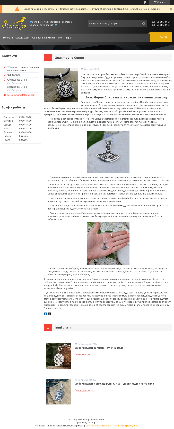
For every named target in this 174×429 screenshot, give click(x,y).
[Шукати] (143, 23)
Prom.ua (103, 419)
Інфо (68, 37)
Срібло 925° (22, 37)
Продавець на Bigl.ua (87, 422)
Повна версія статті (85, 354)
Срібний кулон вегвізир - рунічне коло (99, 347)
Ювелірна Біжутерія (43, 37)
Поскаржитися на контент (98, 425)
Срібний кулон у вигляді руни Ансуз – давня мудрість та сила (114, 383)
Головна (8, 37)
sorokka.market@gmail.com (21, 94)
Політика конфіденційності (126, 425)
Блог (60, 37)
